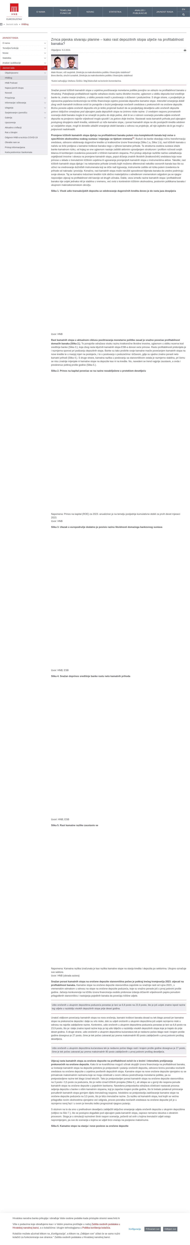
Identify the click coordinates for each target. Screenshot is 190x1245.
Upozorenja (10, 122)
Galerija (8, 117)
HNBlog (24, 24)
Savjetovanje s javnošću (16, 112)
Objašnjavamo (11, 73)
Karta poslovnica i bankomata (18, 152)
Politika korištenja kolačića (96, 1228)
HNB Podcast (11, 83)
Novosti (8, 93)
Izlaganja (9, 108)
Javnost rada (12, 24)
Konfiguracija (135, 1229)
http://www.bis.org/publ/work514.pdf (109, 1171)
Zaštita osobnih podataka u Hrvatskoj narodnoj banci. (82, 1237)
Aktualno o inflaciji (13, 127)
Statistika (7, 58)
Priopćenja (10, 98)
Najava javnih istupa (14, 88)
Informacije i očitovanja (15, 102)
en (183, 9)
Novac (5, 53)
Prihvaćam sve (152, 1229)
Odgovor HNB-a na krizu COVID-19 (21, 137)
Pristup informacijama (15, 147)
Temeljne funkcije (11, 48)
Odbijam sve (170, 1229)
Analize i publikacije (12, 63)
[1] (133, 138)
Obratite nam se (12, 142)
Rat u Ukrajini (11, 132)
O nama (6, 43)
